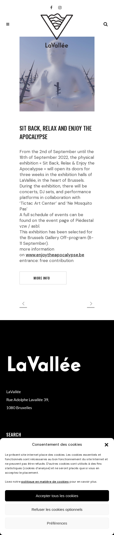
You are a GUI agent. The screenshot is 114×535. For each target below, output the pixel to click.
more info (42, 277)
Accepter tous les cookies (57, 496)
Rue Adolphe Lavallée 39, (27, 399)
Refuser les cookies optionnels (57, 509)
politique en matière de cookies (45, 482)
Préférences (57, 523)
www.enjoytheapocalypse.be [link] (55, 255)
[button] (106, 444)
